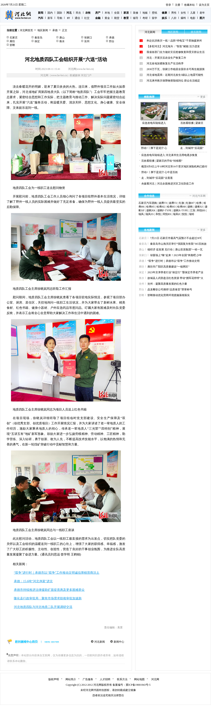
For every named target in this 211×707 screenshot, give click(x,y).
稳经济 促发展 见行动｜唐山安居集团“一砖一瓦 (175, 249)
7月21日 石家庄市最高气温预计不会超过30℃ (176, 238)
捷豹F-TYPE (164, 210)
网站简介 (70, 679)
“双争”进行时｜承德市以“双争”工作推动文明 (173, 260)
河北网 (155, 679)
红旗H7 (190, 202)
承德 (55, 30)
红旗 (181, 202)
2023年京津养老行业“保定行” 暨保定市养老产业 (175, 272)
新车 (50, 18)
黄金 (107, 18)
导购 (59, 18)
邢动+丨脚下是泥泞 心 (154, 138)
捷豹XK (150, 210)
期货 (116, 18)
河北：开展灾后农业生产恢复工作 (166, 57)
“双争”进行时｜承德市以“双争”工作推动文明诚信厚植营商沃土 (56, 572)
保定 (37, 41)
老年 (202, 12)
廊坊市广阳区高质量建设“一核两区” (168, 266)
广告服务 (88, 679)
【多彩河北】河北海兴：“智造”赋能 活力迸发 (173, 46)
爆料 (183, 18)
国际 (59, 12)
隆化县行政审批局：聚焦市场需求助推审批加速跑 (48, 598)
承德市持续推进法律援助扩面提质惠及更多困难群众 (49, 589)
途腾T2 (173, 202)
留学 (154, 18)
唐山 (62, 37)
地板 (145, 12)
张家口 (88, 37)
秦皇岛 (38, 37)
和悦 (158, 214)
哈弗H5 (150, 206)
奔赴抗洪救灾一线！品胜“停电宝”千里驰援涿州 (174, 40)
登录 (168, 4)
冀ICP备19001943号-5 (138, 684)
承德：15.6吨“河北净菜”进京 (33, 581)
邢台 (111, 41)
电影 (192, 18)
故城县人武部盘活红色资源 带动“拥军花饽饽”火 (175, 278)
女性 (183, 12)
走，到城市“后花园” (191, 138)
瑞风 (141, 214)
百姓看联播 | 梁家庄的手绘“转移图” (161, 160)
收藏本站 (189, 4)
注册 (177, 4)
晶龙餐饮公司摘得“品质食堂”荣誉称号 (169, 289)
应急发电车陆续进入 (154, 113)
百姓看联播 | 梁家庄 (191, 113)
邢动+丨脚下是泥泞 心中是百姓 (159, 172)
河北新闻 (99, 641)
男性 (173, 12)
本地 (107, 12)
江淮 (192, 210)
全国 (116, 12)
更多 (203, 96)
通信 (77, 18)
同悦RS (167, 214)
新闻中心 (119, 641)
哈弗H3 (171, 206)
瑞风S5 (150, 214)
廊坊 (12, 41)
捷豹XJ (199, 206)
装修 (135, 12)
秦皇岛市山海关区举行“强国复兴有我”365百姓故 (178, 243)
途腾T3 (163, 202)
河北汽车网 (199, 195)
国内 (50, 12)
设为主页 (204, 4)
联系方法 (122, 679)
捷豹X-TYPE (180, 210)
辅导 (135, 18)
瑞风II (176, 214)
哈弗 (199, 202)
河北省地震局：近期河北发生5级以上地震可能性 (175, 74)
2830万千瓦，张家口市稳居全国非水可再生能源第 (176, 69)
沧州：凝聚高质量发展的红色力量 (167, 283)
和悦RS (201, 210)
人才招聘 (105, 679)
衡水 (62, 41)
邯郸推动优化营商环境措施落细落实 (168, 295)
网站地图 (139, 679)
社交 (86, 18)
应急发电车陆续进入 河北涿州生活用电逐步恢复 (169, 155)
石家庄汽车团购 (147, 202)
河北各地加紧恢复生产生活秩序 (165, 63)
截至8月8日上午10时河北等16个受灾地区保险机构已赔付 (174, 166)
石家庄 (14, 37)
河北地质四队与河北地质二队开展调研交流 (43, 607)
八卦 (173, 18)
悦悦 (184, 214)
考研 (145, 18)
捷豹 (190, 206)
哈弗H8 (181, 206)
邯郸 (12, 45)
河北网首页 (26, 30)
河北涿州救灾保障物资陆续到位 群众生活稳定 (173, 80)
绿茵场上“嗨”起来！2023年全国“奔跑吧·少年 (176, 255)
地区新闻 (42, 30)
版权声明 (53, 679)
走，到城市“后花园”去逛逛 (157, 177)
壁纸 (154, 12)
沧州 (86, 41)
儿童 (192, 12)
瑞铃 (191, 214)
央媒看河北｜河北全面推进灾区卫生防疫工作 (167, 183)
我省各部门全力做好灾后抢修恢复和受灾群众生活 (176, 52)
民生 (78, 12)
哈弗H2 (160, 206)
